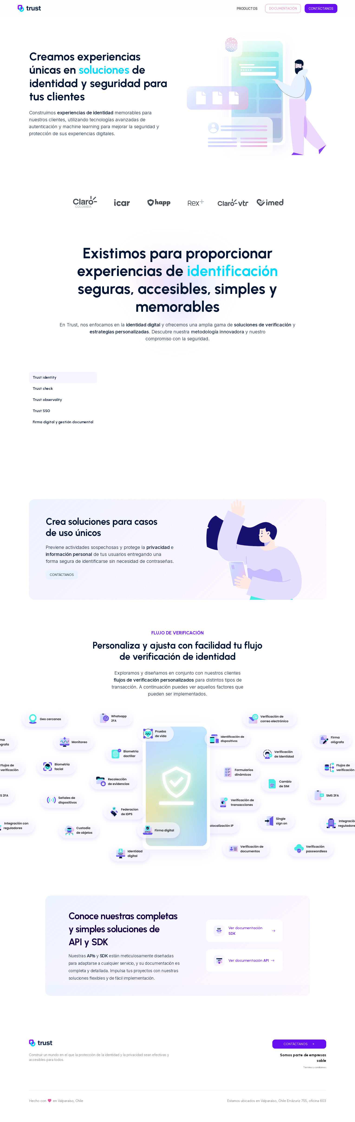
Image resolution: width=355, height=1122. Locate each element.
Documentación (283, 8)
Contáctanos (321, 8)
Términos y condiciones (314, 1067)
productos (247, 8)
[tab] (63, 377)
